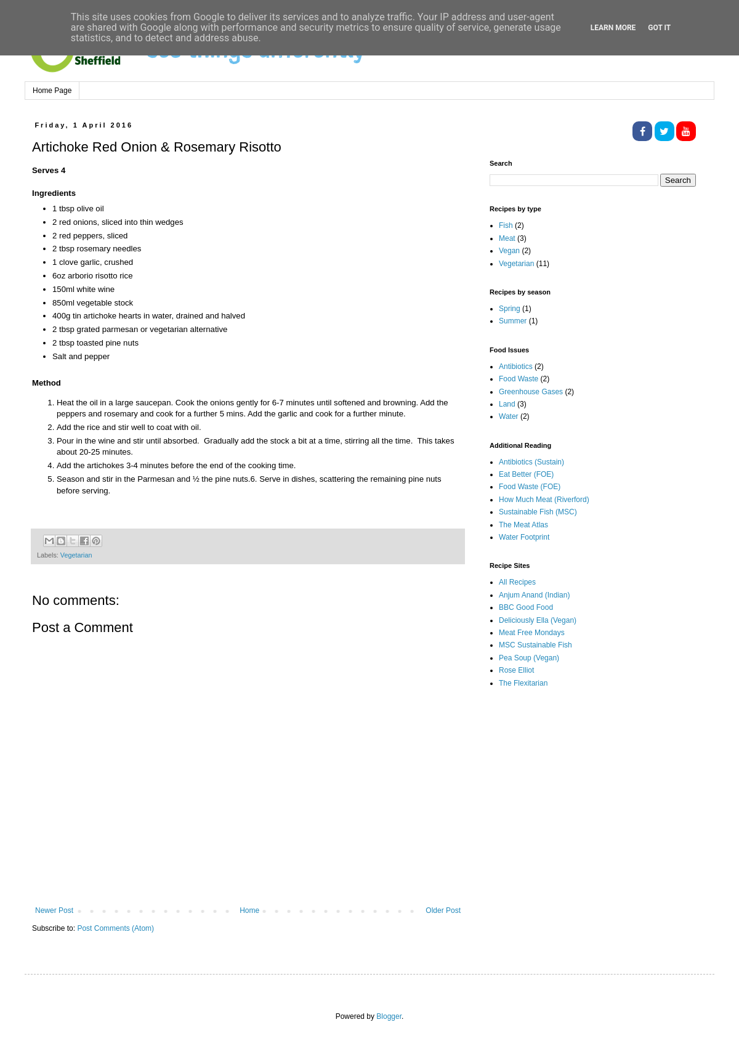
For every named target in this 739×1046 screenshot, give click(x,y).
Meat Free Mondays (532, 632)
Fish (506, 225)
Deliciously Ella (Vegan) (537, 620)
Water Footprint (524, 537)
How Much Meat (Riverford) (544, 499)
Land (507, 404)
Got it (659, 27)
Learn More (613, 27)
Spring (509, 308)
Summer (513, 321)
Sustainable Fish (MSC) (538, 512)
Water (509, 416)
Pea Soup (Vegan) (529, 658)
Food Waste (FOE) (529, 486)
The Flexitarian (523, 683)
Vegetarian (76, 555)
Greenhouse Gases (531, 391)
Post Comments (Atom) (115, 928)
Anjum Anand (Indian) (534, 595)
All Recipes (517, 582)
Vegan (509, 250)
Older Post (443, 910)
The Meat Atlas (523, 525)
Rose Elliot (516, 670)
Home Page (52, 90)
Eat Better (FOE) (526, 474)
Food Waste (518, 379)
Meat (507, 238)
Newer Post (54, 910)
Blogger (389, 1016)
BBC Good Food (526, 607)
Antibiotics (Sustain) (531, 462)
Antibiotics (516, 366)
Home (249, 910)
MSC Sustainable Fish (535, 645)
